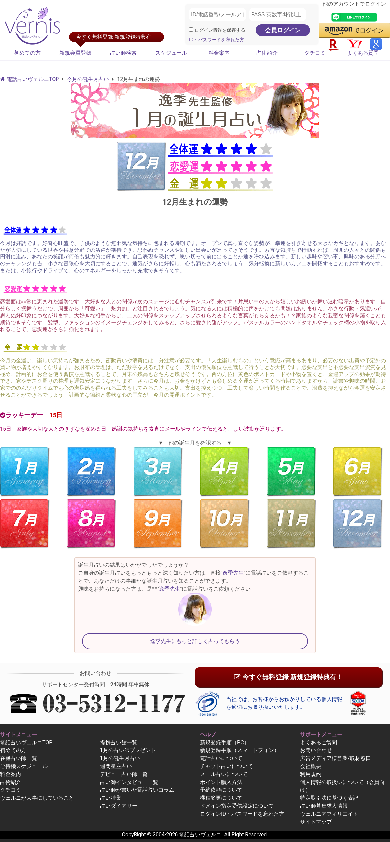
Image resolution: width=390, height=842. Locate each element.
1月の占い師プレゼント (128, 750)
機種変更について (221, 798)
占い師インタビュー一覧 (129, 782)
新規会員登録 (75, 53)
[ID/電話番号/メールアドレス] (217, 14)
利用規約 (310, 774)
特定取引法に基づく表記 (329, 798)
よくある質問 (363, 53)
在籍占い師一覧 (18, 758)
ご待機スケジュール (24, 766)
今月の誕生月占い (88, 79)
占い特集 (110, 798)
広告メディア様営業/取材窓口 (335, 758)
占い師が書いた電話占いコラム (137, 790)
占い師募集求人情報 (324, 806)
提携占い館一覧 (118, 742)
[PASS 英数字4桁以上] (277, 14)
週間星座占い (116, 766)
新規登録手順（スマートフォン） (239, 750)
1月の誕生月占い (120, 758)
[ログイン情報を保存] (191, 29)
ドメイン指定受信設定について (237, 806)
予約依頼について (221, 790)
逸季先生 (233, 573)
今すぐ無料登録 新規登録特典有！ (288, 677)
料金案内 (219, 53)
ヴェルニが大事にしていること (37, 798)
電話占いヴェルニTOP (26, 742)
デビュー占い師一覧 (124, 774)
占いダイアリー (118, 806)
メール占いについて (224, 774)
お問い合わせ (316, 750)
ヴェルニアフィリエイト (329, 814)
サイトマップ (316, 822)
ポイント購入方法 (221, 782)
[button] (354, 30)
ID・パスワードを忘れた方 (216, 40)
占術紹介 (267, 53)
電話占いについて (221, 758)
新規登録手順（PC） (224, 742)
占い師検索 (123, 53)
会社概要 (310, 766)
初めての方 (27, 53)
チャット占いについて (226, 766)
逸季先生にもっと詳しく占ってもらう (195, 641)
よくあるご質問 (318, 742)
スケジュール (171, 53)
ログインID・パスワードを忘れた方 (242, 814)
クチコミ (315, 53)
